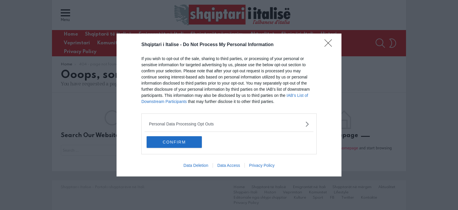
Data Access (228, 165)
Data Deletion (195, 165)
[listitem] (229, 124)
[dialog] (229, 105)
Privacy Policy (262, 165)
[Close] (330, 44)
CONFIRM (174, 142)
